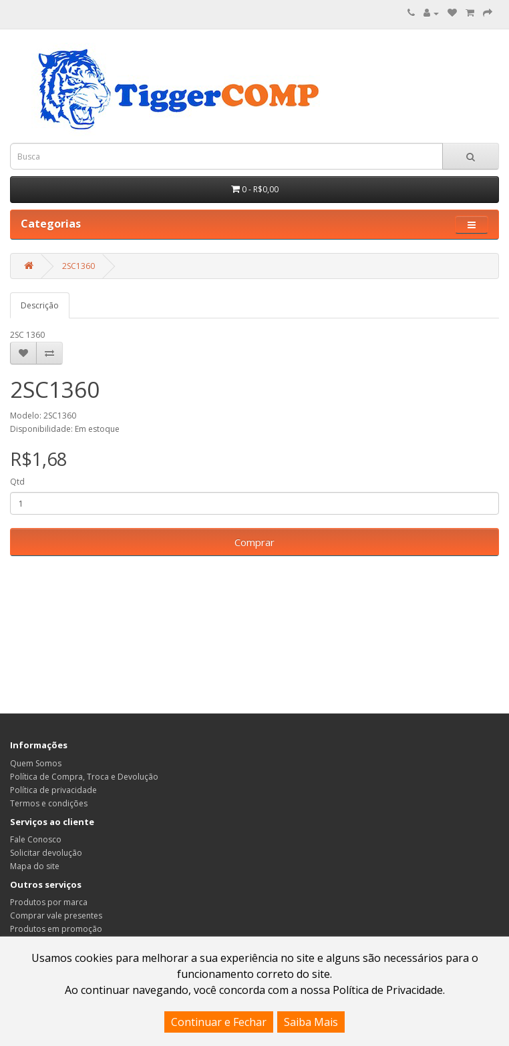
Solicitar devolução (46, 852)
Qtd (17, 481)
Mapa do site (34, 866)
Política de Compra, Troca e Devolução (84, 776)
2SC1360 (78, 266)
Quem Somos (35, 763)
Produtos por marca (49, 902)
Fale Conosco (35, 839)
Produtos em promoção (56, 929)
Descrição (40, 305)
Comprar (254, 542)
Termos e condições (49, 803)
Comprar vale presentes (56, 915)
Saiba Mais (311, 1022)
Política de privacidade (53, 790)
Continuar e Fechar (219, 1022)
